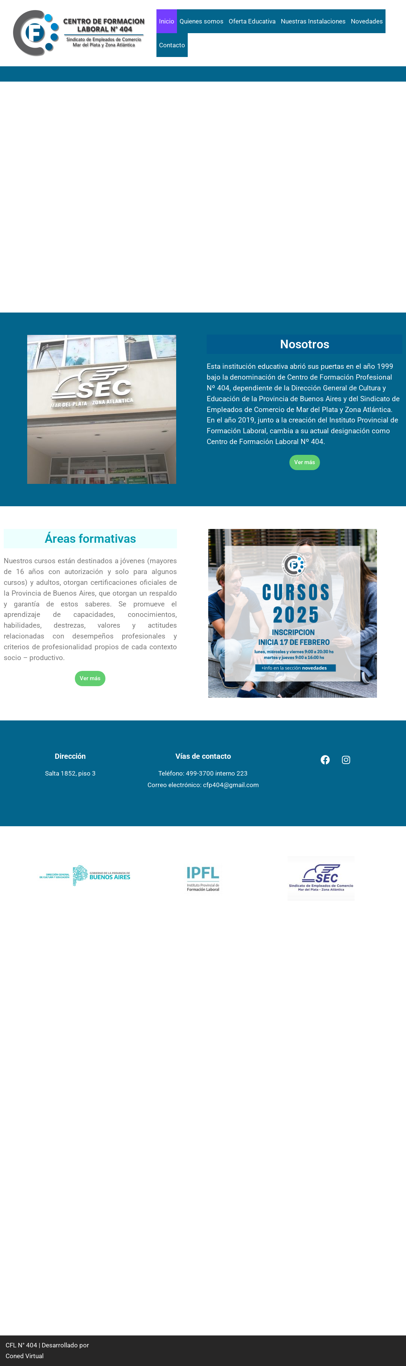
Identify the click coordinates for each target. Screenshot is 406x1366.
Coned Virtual (25, 1356)
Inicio (166, 21)
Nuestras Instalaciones (313, 21)
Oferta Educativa (252, 21)
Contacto (172, 45)
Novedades (367, 21)
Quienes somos (201, 21)
